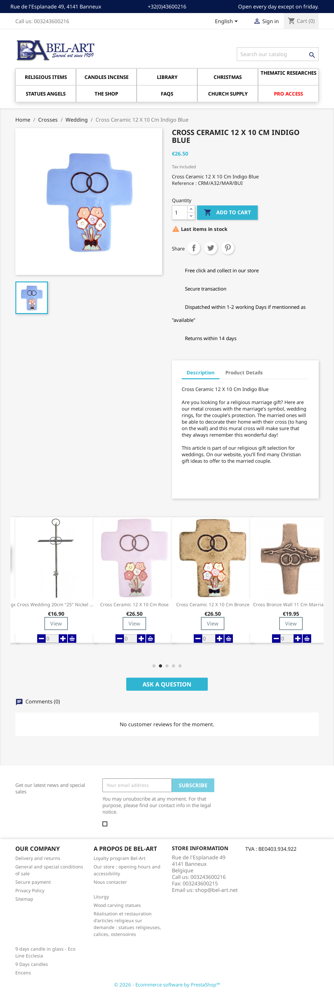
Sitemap (24, 899)
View (56, 623)
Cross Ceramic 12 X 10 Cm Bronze (213, 605)
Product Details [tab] (244, 372)
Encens (23, 973)
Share (193, 247)
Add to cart (227, 212)
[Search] (278, 54)
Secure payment (33, 882)
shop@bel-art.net (216, 890)
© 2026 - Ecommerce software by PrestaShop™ (167, 984)
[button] (154, 666)
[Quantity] (180, 212)
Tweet (210, 247)
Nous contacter (110, 882)
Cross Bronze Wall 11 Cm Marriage (291, 605)
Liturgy (101, 897)
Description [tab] (201, 372)
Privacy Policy (29, 890)
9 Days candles (31, 964)
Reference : (184, 183)
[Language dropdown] (227, 22)
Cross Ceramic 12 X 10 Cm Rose (134, 605)
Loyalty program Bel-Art (119, 858)
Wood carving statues (117, 905)
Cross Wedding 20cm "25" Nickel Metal (56, 605)
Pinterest (227, 247)
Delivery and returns (37, 858)
